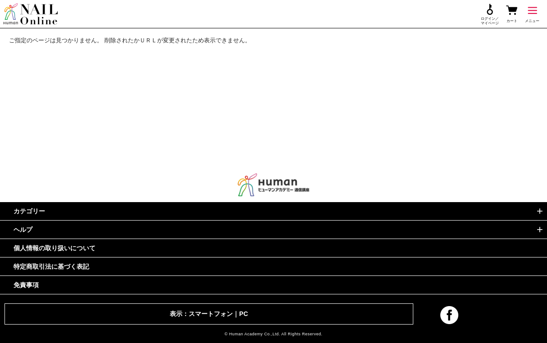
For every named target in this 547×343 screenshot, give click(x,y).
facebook (449, 315)
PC (243, 313)
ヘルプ (23, 229)
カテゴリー (29, 211)
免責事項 (26, 285)
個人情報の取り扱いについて (54, 248)
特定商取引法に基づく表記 (51, 266)
